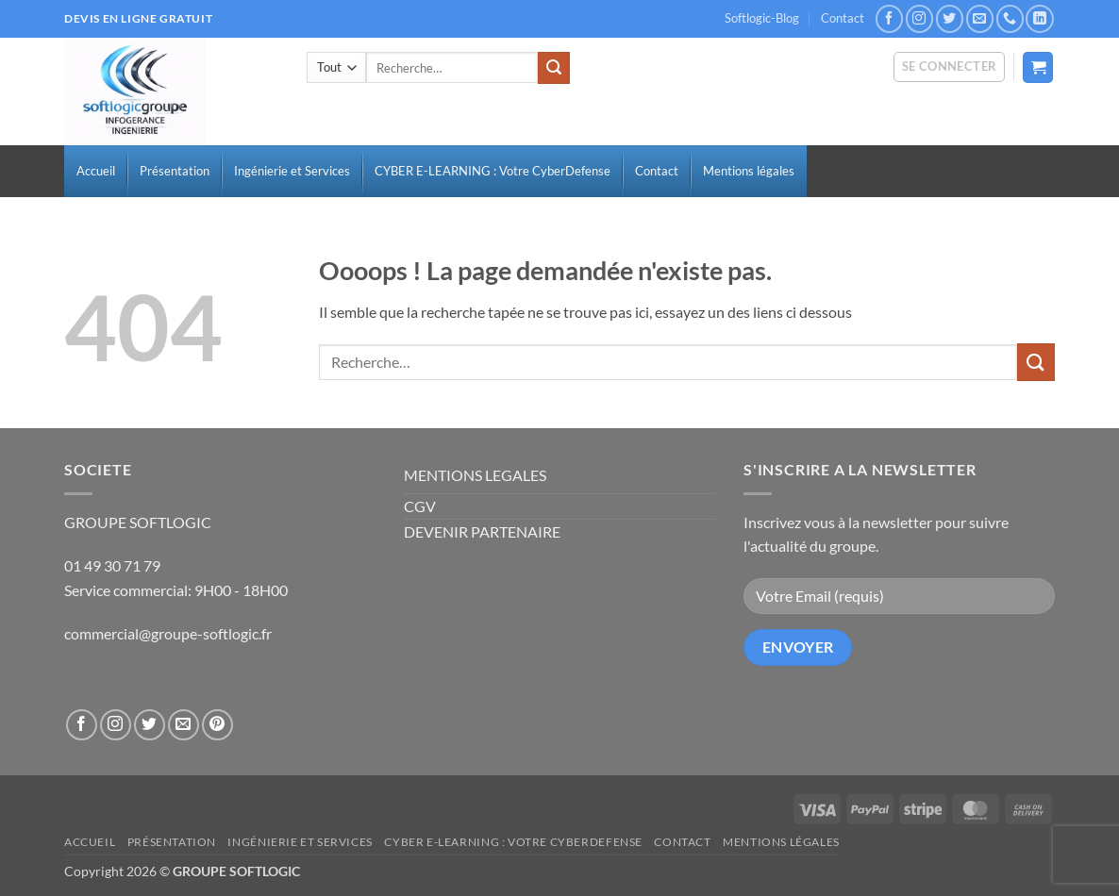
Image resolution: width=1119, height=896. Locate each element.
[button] (950, 67)
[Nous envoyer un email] (980, 18)
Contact (842, 17)
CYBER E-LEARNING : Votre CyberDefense (513, 842)
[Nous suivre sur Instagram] (919, 18)
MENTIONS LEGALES (475, 475)
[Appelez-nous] (1010, 18)
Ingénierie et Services (299, 842)
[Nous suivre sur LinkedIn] (1039, 18)
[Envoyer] (554, 68)
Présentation (171, 842)
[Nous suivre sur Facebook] (889, 18)
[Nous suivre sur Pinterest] (217, 724)
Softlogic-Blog (762, 17)
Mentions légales (781, 842)
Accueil (89, 842)
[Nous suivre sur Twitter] (949, 18)
